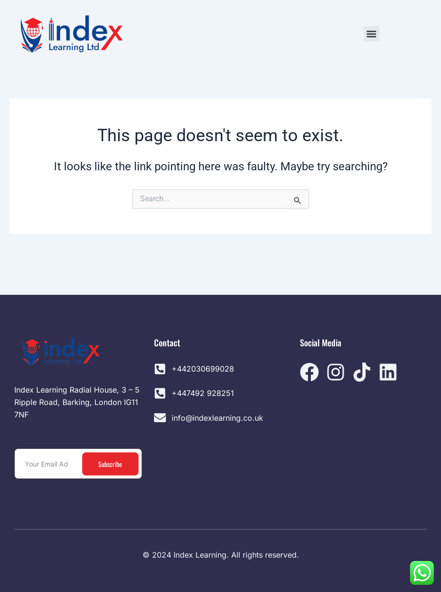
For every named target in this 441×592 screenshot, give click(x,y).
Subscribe (110, 464)
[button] (371, 34)
